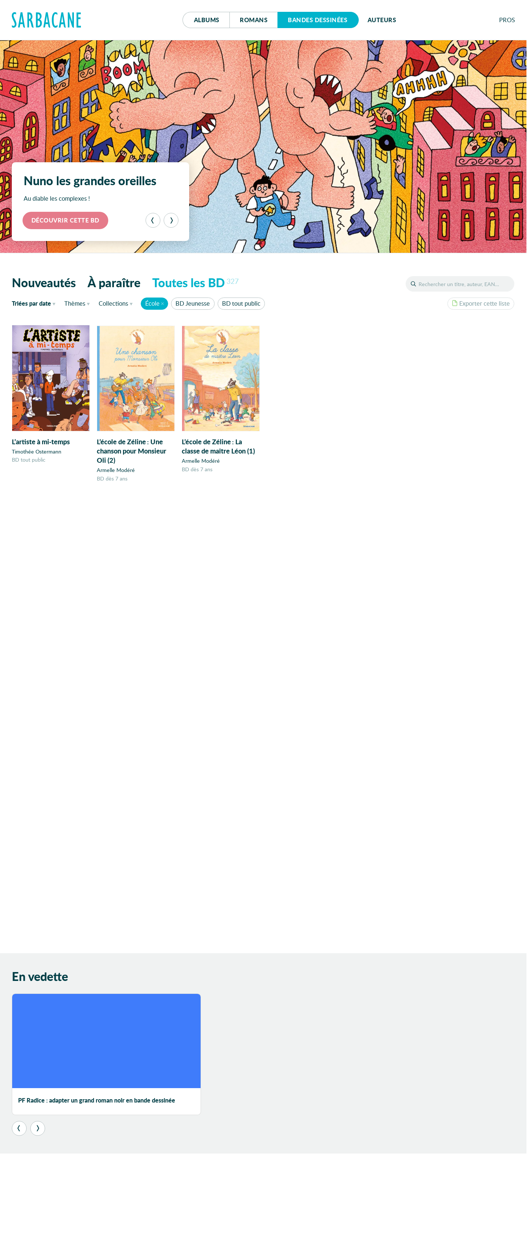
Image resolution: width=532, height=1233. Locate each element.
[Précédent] (153, 220)
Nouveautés (44, 282)
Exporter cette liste (481, 303)
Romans (253, 20)
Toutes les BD (195, 282)
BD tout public (241, 303)
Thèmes (74, 303)
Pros (507, 20)
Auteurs (382, 20)
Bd (317, 20)
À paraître (114, 282)
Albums (206, 20)
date (35, 303)
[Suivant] (171, 220)
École (152, 303)
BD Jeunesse (192, 303)
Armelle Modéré (116, 470)
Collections (113, 303)
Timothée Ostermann (36, 451)
